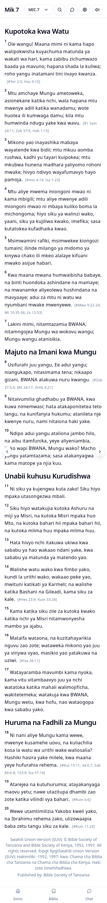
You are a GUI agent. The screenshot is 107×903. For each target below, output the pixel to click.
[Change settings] (85, 10)
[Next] (100, 452)
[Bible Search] (59, 10)
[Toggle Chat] (72, 10)
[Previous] (7, 452)
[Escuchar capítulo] (97, 10)
